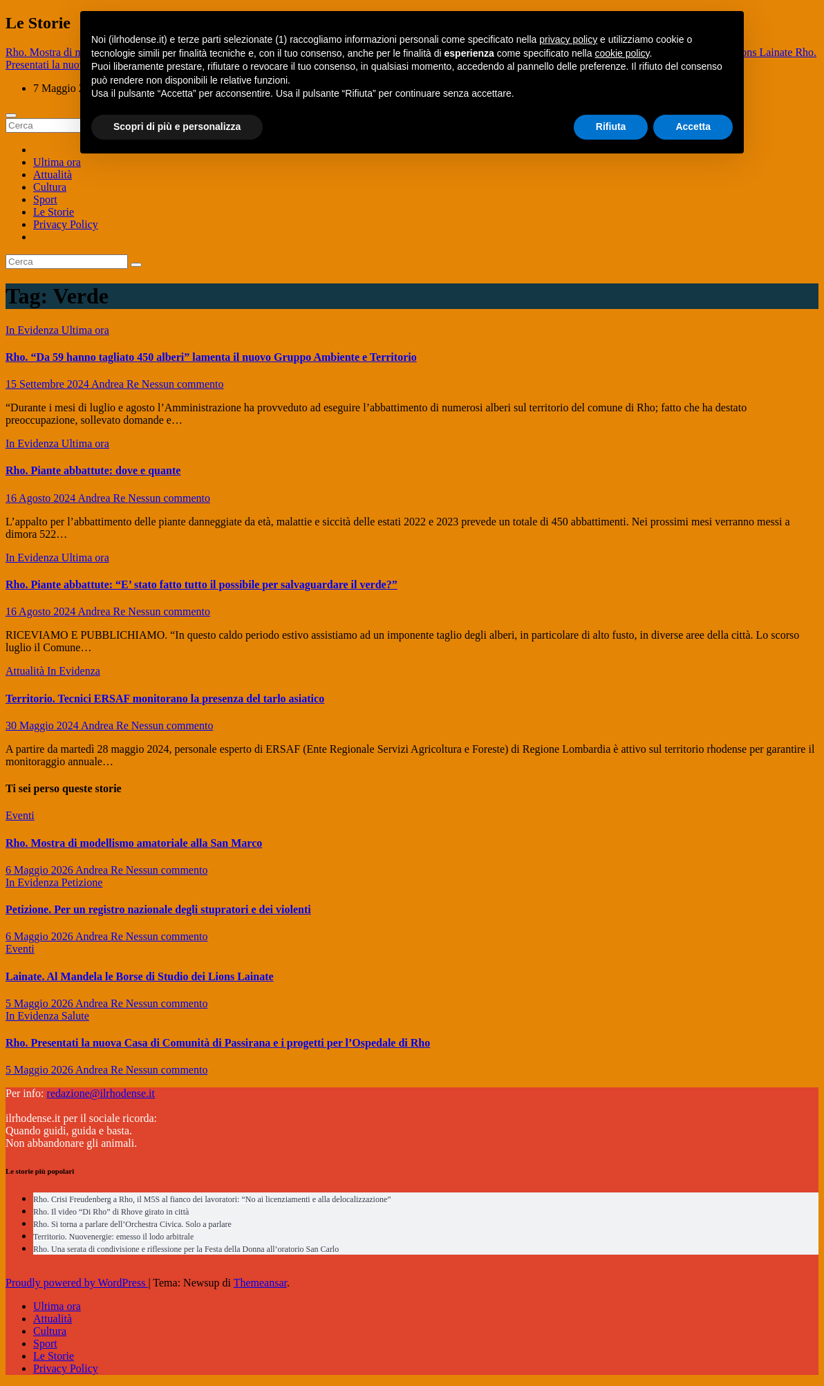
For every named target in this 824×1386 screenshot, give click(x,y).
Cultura (49, 187)
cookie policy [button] (621, 53)
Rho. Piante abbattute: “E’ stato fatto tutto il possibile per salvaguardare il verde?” (201, 584)
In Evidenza (34, 330)
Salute (75, 1016)
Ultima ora (57, 162)
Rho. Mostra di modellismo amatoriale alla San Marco (134, 843)
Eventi (20, 815)
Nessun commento (183, 384)
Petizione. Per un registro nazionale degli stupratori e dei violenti (158, 909)
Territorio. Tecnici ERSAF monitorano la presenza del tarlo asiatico (165, 698)
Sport (45, 199)
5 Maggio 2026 (40, 1003)
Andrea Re (116, 384)
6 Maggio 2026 (40, 870)
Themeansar (260, 1283)
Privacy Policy (65, 224)
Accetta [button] (693, 126)
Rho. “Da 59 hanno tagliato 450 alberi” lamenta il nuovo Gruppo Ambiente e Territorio (211, 357)
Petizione (82, 882)
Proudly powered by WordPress (77, 1283)
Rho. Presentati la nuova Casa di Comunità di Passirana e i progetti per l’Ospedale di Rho (218, 1043)
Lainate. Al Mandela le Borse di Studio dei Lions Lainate (140, 976)
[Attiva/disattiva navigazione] (11, 115)
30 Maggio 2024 (43, 725)
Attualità (52, 174)
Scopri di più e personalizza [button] (177, 126)
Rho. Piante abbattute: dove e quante (93, 470)
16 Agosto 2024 (41, 498)
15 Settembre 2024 (48, 384)
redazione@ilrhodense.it (101, 1093)
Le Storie (53, 212)
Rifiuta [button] (611, 126)
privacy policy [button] (568, 39)
